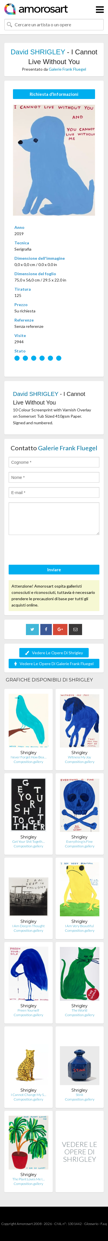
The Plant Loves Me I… (28, 1179)
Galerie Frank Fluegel (67, 69)
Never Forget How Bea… (28, 757)
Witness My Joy (79, 757)
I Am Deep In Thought (28, 926)
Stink (79, 1095)
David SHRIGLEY (38, 52)
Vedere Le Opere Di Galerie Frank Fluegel (54, 663)
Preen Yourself (28, 1010)
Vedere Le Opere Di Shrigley (54, 652)
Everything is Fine (79, 841)
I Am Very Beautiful (79, 926)
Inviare (54, 569)
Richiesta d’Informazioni (54, 94)
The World (79, 1010)
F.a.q (104, 1224)
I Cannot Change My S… (28, 1095)
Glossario (91, 1224)
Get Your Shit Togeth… (28, 841)
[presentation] (52, 551)
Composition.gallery (28, 762)
